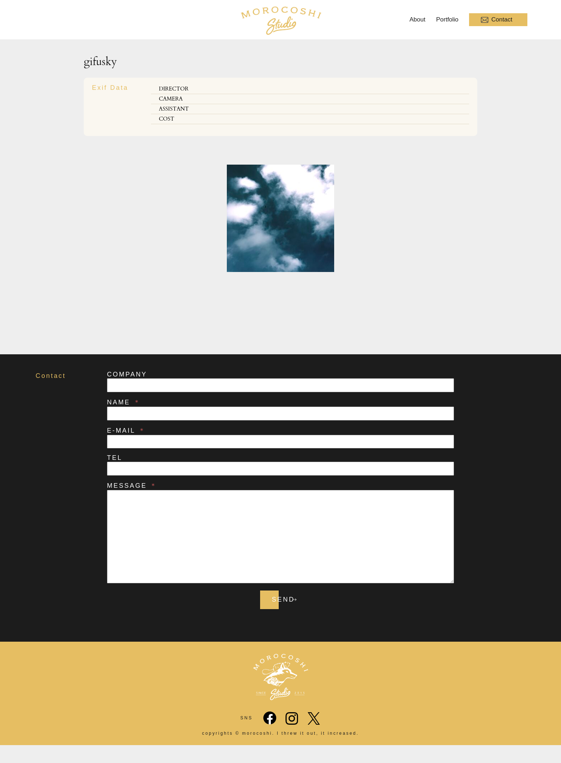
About (417, 19)
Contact (496, 20)
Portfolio (447, 19)
